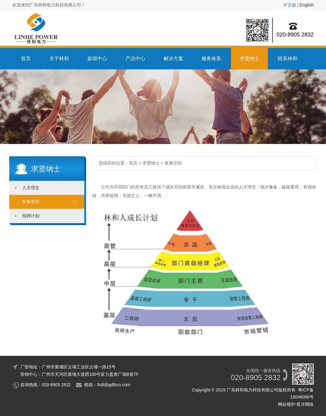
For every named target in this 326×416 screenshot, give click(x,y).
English (307, 4)
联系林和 (287, 58)
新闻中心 (97, 58)
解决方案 (173, 58)
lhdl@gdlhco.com (113, 384)
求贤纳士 (249, 58)
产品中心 (135, 58)
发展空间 (30, 201)
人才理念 (30, 187)
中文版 (289, 4)
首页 (26, 58)
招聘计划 (30, 215)
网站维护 (286, 404)
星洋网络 (305, 404)
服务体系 (211, 58)
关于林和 (59, 58)
